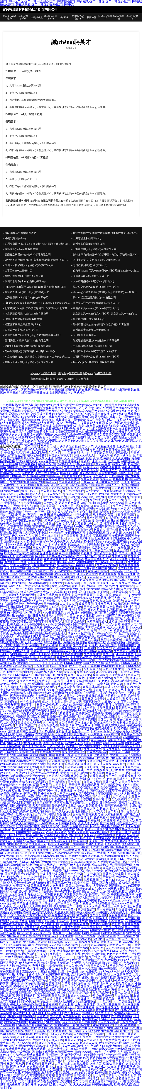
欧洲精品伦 (83, 992)
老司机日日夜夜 (106, 859)
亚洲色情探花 (31, 1072)
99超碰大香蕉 (38, 799)
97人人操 (124, 793)
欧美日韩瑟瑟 (127, 1034)
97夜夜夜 (48, 1075)
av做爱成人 (11, 485)
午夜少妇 (42, 953)
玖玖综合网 (14, 767)
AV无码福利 (121, 603)
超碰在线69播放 (100, 930)
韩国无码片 (119, 464)
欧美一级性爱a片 (48, 704)
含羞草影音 (7, 784)
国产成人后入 (99, 965)
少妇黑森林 (108, 820)
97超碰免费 (101, 755)
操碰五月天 (113, 615)
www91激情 (48, 728)
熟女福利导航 (52, 900)
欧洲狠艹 (88, 953)
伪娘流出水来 (110, 906)
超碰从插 (94, 624)
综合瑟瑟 (51, 1045)
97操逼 (33, 784)
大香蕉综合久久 (60, 841)
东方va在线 (96, 948)
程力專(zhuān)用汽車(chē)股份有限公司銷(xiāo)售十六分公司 (106, 270)
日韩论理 (10, 953)
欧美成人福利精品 (63, 511)
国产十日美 (73, 906)
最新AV (85, 461)
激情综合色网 (35, 669)
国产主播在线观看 (35, 538)
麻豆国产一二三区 (117, 772)
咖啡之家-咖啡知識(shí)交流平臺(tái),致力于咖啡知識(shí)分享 (106, 254)
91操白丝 (134, 1048)
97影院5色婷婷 (50, 909)
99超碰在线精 (86, 909)
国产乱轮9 (14, 731)
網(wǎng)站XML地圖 (43, 373)
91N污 (112, 568)
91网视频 (93, 820)
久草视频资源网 (20, 912)
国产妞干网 (116, 499)
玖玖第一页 (96, 841)
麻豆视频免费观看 (105, 787)
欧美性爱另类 (98, 499)
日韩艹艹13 (123, 778)
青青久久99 (18, 683)
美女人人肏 (23, 778)
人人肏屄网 (104, 1001)
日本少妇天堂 (126, 989)
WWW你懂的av (81, 547)
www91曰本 (111, 734)
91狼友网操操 (105, 618)
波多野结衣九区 (73, 859)
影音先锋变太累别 (44, 710)
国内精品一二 (43, 956)
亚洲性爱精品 (78, 609)
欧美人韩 (43, 841)
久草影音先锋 (13, 603)
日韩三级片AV (105, 586)
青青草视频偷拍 (53, 479)
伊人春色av (107, 879)
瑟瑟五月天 (63, 817)
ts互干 (71, 1007)
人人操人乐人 (73, 669)
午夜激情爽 (67, 725)
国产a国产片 (45, 802)
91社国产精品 (16, 612)
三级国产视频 (128, 1022)
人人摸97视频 (116, 853)
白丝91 (127, 784)
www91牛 (129, 532)
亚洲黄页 (116, 683)
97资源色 (104, 556)
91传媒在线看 (13, 1045)
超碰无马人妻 (73, 767)
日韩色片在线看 (113, 873)
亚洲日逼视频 (54, 894)
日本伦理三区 (95, 517)
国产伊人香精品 (107, 565)
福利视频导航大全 (118, 544)
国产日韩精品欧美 (23, 829)
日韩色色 (19, 639)
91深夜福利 (79, 841)
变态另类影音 (104, 728)
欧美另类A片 (100, 547)
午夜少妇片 (44, 829)
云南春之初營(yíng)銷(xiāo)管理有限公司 (28, 254)
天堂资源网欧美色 (54, 497)
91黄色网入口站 (117, 1028)
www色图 (25, 547)
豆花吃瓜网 (14, 802)
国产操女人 (20, 532)
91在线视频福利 (76, 550)
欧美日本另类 (68, 719)
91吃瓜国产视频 (76, 624)
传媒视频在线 (61, 930)
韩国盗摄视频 (105, 835)
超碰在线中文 (22, 867)
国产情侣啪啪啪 (58, 796)
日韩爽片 (120, 562)
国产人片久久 (70, 986)
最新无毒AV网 (84, 1066)
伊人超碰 (108, 1060)
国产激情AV (42, 591)
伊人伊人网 (105, 630)
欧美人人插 (7, 965)
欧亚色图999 (97, 1081)
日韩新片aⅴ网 (127, 802)
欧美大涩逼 (7, 856)
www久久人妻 (28, 535)
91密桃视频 (19, 959)
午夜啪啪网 (61, 499)
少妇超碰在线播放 (42, 523)
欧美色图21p (34, 835)
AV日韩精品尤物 (21, 692)
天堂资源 (109, 876)
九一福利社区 (104, 562)
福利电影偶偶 (89, 479)
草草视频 (38, 526)
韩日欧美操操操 (20, 787)
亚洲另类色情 (19, 633)
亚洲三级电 (121, 550)
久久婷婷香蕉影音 (67, 707)
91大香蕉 (100, 853)
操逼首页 (41, 796)
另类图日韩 (124, 473)
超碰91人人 (62, 458)
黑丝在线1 (80, 734)
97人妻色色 (77, 517)
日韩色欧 (100, 497)
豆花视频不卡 (38, 621)
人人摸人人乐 (68, 603)
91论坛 (71, 630)
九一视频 (22, 799)
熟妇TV (22, 844)
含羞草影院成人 (97, 621)
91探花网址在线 (28, 719)
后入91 (73, 666)
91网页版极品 (72, 953)
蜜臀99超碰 (112, 713)
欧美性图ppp (81, 891)
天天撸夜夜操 (49, 719)
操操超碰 (13, 559)
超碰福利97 (78, 1045)
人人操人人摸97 (83, 1010)
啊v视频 (100, 953)
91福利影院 (41, 666)
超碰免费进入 (117, 675)
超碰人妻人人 (67, 769)
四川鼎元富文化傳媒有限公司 (21, 329)
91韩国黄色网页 (111, 1031)
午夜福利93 (39, 761)
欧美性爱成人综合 (32, 769)
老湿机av (88, 1013)
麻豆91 (33, 864)
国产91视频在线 (89, 746)
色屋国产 (133, 675)
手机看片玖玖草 (14, 452)
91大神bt (28, 458)
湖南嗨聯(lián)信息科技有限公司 (91, 276)
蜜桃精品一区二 (120, 832)
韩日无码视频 (120, 636)
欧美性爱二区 (13, 553)
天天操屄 (75, 784)
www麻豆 (119, 764)
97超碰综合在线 (14, 669)
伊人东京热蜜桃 (80, 864)
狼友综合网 (7, 689)
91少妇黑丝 (23, 488)
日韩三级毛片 (111, 781)
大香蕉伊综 (33, 624)
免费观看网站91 (16, 1048)
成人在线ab (55, 945)
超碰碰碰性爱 (83, 529)
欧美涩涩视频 (25, 1025)
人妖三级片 (23, 586)
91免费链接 (11, 769)
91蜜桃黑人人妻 (71, 701)
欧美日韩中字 (43, 876)
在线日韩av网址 (93, 686)
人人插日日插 (50, 924)
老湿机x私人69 (30, 713)
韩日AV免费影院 (73, 491)
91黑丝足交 (132, 998)
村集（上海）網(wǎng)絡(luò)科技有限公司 (29, 362)
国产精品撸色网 (115, 526)
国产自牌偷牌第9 (81, 918)
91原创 (42, 971)
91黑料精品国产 (26, 725)
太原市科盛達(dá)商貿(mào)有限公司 (93, 281)
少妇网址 (98, 939)
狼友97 (61, 618)
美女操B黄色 (24, 648)
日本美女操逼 (101, 488)
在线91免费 (132, 743)
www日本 (71, 942)
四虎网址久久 (108, 470)
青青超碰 (69, 672)
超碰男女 (92, 1078)
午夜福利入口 (96, 1045)
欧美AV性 (120, 728)
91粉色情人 (125, 672)
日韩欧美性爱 (95, 805)
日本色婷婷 (76, 559)
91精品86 (82, 915)
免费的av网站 (124, 1037)
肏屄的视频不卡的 (71, 648)
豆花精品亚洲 (16, 455)
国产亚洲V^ (45, 790)
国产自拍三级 (73, 873)
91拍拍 (127, 1031)
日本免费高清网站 (12, 924)
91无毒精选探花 (33, 1045)
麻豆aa (4, 942)
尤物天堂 (41, 695)
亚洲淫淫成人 (47, 992)
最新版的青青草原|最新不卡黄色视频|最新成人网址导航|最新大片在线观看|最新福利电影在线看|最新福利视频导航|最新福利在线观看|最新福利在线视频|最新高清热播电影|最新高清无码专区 (70, 430)
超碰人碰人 (36, 921)
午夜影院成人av (75, 1060)
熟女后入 (68, 639)
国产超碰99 (14, 458)
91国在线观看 (123, 995)
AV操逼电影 (35, 683)
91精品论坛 (36, 983)
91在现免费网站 (81, 787)
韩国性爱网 (29, 731)
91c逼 (79, 829)
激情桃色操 (81, 790)
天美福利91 (80, 772)
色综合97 (59, 933)
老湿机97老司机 (106, 672)
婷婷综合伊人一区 (47, 588)
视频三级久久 (77, 544)
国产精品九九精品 (12, 1031)
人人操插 (76, 541)
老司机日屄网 (13, 538)
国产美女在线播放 (41, 891)
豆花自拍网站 (108, 882)
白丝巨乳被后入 (69, 482)
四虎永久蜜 (83, 511)
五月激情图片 (80, 811)
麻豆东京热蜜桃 (46, 1037)
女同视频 (78, 814)
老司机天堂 (77, 577)
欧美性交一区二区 (100, 956)
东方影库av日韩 (51, 1072)
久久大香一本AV (28, 930)
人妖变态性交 (62, 876)
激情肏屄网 (58, 995)
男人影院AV (41, 636)
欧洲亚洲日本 (105, 583)
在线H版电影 (104, 580)
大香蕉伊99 (60, 918)
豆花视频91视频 (81, 458)
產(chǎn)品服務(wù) (50, 17)
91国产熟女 (80, 802)
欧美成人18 (125, 959)
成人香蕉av (112, 663)
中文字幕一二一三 (29, 663)
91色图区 (63, 864)
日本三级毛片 (57, 538)
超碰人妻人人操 (93, 663)
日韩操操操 (77, 844)
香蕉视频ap (99, 675)
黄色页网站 (52, 986)
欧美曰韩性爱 (73, 591)
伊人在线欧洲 (54, 669)
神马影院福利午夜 (89, 680)
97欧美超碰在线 (45, 618)
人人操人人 (113, 767)
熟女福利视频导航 (16, 1022)
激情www (38, 832)
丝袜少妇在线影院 (44, 600)
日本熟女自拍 (50, 856)
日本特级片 (17, 476)
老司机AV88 (12, 909)
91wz (46, 624)
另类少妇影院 (95, 844)
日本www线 (133, 627)
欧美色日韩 (121, 678)
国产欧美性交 (82, 1075)
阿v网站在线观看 (11, 870)
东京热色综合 (83, 755)
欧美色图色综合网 (124, 505)
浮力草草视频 (63, 790)
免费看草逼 (91, 879)
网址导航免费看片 (104, 514)
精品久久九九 (45, 707)
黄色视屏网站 (109, 951)
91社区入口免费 (36, 452)
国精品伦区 (63, 731)
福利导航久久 (22, 1013)
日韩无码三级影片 (64, 1001)
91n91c (93, 1048)
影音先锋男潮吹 (26, 1010)
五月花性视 (66, 594)
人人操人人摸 (69, 1042)
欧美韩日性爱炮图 (111, 494)
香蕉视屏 (10, 873)
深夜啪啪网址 (39, 850)
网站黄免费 (80, 449)
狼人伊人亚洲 (45, 458)
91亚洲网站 (20, 520)
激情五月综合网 (53, 743)
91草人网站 (72, 808)
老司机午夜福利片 (27, 514)
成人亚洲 (33, 968)
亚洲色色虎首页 (20, 565)
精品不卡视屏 (41, 586)
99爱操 (49, 755)
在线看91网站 (98, 921)
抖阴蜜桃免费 (32, 686)
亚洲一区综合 (34, 642)
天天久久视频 (121, 458)
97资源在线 (83, 939)
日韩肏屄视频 (106, 719)
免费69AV (122, 876)
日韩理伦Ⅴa (67, 580)
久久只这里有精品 (117, 541)
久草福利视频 (114, 814)
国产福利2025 (79, 597)
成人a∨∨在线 (64, 568)
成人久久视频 (116, 627)
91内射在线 (23, 615)
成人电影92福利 (58, 758)
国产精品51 (88, 633)
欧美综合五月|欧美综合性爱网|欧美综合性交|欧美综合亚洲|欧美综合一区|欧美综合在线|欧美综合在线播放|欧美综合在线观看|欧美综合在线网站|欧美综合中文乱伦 (70, 413)
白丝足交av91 (65, 793)
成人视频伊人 (97, 1028)
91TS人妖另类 (32, 743)
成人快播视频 (50, 701)
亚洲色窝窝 (117, 769)
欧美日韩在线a (105, 520)
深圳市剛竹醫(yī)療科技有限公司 (23, 319)
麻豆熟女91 (42, 556)
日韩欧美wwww (14, 888)
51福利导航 (7, 488)
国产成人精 (91, 606)
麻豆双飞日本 (54, 1060)
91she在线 (132, 686)
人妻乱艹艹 (14, 657)
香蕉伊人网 (93, 678)
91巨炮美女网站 (58, 861)
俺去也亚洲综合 (67, 508)
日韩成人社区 (66, 989)
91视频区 (16, 942)
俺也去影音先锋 (102, 995)
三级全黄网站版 (36, 583)
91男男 (44, 514)
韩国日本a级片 (57, 971)
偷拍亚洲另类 (13, 698)
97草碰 (69, 764)
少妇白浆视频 (57, 606)
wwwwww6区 (118, 502)
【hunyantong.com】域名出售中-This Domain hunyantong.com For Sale (38, 303)
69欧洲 (90, 565)
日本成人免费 (28, 897)
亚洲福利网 (50, 1004)
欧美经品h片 (107, 1019)
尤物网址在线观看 (69, 962)
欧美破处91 (7, 772)
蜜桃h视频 (14, 1084)
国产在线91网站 (121, 1016)
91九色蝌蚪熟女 (10, 405)
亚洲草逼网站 (19, 621)
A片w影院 (131, 867)
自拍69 (87, 591)
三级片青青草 (32, 740)
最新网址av (96, 600)
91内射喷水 (25, 956)
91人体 (39, 986)
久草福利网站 (116, 642)
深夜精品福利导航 (50, 1028)
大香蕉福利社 (127, 775)
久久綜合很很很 (124, 1025)
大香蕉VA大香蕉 (115, 695)
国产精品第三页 (45, 675)
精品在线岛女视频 (28, 856)
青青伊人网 (84, 689)
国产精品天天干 (85, 594)
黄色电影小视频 (113, 998)
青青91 (70, 885)
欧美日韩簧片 (66, 680)
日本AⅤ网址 (27, 1001)
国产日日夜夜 (69, 535)
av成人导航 (64, 1084)
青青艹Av (63, 657)
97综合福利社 (53, 642)
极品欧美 (10, 930)
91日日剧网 (60, 609)
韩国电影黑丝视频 (44, 989)
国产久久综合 (92, 1040)
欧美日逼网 (132, 577)
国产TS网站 (18, 1066)
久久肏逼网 (27, 485)
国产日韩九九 (118, 885)
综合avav (89, 835)
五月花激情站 (130, 485)
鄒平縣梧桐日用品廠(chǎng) (88, 319)
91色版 (98, 523)
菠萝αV (31, 841)
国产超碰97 (121, 580)
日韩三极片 (121, 452)
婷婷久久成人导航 (56, 627)
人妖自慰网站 (9, 499)
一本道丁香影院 (113, 927)
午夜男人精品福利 (63, 556)
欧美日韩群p (83, 568)
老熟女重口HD (40, 651)
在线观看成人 (104, 980)
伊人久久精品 (112, 749)
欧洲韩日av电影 (89, 826)
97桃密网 (45, 609)
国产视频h (75, 835)
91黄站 (57, 829)
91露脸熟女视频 (35, 951)
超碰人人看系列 (78, 832)
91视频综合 (14, 467)
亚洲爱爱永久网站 (107, 482)
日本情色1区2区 (119, 752)
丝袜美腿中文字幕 (121, 965)
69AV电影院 (78, 571)
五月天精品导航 (10, 746)
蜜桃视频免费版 (89, 588)
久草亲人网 (101, 683)
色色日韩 (108, 680)
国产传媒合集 (119, 847)
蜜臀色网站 (30, 553)
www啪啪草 (56, 532)
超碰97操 (88, 977)
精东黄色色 (93, 1060)
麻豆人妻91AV (117, 597)
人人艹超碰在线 (123, 1001)
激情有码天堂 (45, 1051)
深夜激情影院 (117, 740)
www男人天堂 (19, 550)
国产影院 (32, 752)
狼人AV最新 (46, 731)
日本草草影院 (32, 808)
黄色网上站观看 (20, 600)
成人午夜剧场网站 (84, 651)
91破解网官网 (73, 654)
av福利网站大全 (116, 517)
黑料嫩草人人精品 (12, 580)
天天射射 (117, 488)
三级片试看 (47, 817)
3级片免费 (11, 547)
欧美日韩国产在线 (28, 826)
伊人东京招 (69, 1022)
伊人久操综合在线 (77, 965)
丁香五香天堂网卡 (47, 473)
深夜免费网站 (117, 915)
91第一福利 (88, 583)
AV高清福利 (24, 636)
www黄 (38, 672)
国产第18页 (97, 790)
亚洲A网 (89, 648)
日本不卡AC (129, 663)
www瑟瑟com (19, 597)
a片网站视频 (133, 921)
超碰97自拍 (88, 502)
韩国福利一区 (50, 580)
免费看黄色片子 (30, 879)
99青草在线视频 (97, 752)
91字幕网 (73, 618)
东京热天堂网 (31, 630)
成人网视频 (99, 568)
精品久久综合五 (89, 942)
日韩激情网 (84, 838)
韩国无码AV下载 (104, 722)
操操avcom (55, 476)
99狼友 (100, 615)
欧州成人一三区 (111, 942)
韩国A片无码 (53, 615)
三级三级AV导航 (62, 882)
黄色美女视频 (129, 588)
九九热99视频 (17, 894)
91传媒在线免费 (39, 633)
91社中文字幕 (66, 992)
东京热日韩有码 (42, 571)
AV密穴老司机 (81, 514)
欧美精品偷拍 (82, 704)
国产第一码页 (13, 927)
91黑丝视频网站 (55, 1007)
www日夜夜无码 (53, 612)
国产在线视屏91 (33, 467)
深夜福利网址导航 (115, 523)
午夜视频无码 (51, 879)
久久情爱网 (118, 799)
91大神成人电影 (109, 971)
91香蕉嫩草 (96, 775)
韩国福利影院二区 (28, 716)
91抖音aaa (50, 936)
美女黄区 (45, 784)
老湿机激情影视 (102, 1025)
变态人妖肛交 (22, 820)
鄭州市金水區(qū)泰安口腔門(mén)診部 (95, 351)
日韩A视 (12, 680)
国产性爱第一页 (51, 716)
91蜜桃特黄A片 (61, 651)
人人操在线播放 (105, 446)
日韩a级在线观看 (31, 559)
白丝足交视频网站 (90, 900)
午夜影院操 (39, 945)
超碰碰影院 (23, 805)
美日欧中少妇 (132, 758)
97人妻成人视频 (108, 1022)
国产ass (47, 918)
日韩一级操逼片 (108, 968)
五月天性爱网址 (113, 669)
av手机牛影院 (130, 900)
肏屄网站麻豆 (72, 1016)
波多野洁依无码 (119, 621)
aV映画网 (19, 968)
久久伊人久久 (93, 749)
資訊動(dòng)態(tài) (78, 17)
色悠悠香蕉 (57, 624)
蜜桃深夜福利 (26, 953)
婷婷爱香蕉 (86, 603)
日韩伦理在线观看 (107, 660)
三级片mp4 (77, 805)
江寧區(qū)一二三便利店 (18, 270)
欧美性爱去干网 (61, 734)
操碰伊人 (51, 482)
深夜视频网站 (129, 660)
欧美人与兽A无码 (63, 778)
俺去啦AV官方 (41, 778)
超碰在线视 (23, 832)
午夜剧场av (14, 758)
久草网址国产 (108, 645)
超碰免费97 (33, 479)
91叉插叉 (44, 1010)
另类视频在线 (85, 562)
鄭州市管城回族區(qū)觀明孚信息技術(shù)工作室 (101, 324)
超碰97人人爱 (66, 464)
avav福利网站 (54, 526)
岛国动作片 (23, 761)
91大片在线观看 (96, 861)
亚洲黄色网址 (91, 1016)
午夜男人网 (36, 965)
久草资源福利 (102, 458)
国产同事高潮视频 (75, 1028)
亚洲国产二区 (55, 1054)
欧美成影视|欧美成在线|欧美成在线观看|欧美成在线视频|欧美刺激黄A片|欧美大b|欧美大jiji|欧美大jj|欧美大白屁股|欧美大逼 (70, 425)
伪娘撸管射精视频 (46, 648)
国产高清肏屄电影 (66, 903)
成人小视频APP (77, 538)
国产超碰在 (74, 781)
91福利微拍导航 (82, 817)
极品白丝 (29, 1016)
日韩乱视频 (97, 737)
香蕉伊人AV (130, 624)
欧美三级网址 (38, 847)
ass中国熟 (102, 912)
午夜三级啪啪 (92, 873)
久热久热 (29, 707)
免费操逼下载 (47, 680)
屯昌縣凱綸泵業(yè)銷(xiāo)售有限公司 (27, 313)
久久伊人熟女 (91, 1031)
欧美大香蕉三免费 (82, 660)
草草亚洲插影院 (27, 903)
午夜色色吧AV (32, 603)
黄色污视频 (31, 446)
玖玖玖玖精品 (91, 906)
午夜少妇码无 (130, 829)
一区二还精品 (29, 609)
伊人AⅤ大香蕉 (111, 624)
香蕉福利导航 (97, 642)
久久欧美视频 (57, 761)
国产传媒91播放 (26, 1028)
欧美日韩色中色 (36, 1034)
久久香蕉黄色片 (120, 731)
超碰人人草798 (94, 829)
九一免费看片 (126, 936)
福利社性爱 (32, 924)
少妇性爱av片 (19, 891)
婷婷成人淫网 (16, 1034)
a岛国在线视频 (22, 666)
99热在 (82, 983)
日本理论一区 (108, 802)
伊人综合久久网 (29, 962)
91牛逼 (17, 918)
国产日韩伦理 (130, 939)
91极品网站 (11, 609)
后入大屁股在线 (50, 491)
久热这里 (57, 591)
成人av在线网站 (70, 1019)
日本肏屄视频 (58, 544)
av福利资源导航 (85, 793)
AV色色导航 (124, 1019)
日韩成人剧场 (100, 847)
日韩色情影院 (28, 764)
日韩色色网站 (96, 544)
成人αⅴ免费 (102, 464)
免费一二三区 (124, 692)
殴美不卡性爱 (127, 574)
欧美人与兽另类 (40, 811)
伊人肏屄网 (87, 618)
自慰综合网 (14, 1016)
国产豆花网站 (92, 654)
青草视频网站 (39, 885)
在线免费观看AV (38, 1048)
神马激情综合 (89, 470)
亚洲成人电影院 (91, 998)
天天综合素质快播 (60, 449)
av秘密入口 (55, 1013)
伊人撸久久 (39, 1013)
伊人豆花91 (39, 980)
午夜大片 (16, 1004)
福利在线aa (14, 1057)
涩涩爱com (11, 701)
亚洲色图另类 (19, 755)
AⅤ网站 (126, 897)
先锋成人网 (55, 1040)
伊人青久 (69, 615)
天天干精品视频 (14, 568)
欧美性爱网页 (45, 470)
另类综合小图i (117, 1072)
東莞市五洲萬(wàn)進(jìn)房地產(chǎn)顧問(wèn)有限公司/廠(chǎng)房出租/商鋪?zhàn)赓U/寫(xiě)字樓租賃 (38, 260)
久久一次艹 (134, 808)
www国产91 (12, 713)
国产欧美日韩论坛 (22, 695)
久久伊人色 (45, 499)
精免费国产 (39, 606)
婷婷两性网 (133, 769)
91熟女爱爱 (86, 1072)
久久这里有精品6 (116, 841)
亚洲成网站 (33, 1063)
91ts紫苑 (12, 936)
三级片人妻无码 (127, 1069)
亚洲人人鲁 (99, 461)
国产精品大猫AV (62, 853)
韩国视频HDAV (117, 609)
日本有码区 (116, 918)
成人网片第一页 (61, 1010)
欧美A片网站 (8, 719)
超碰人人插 (45, 577)
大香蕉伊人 (61, 541)
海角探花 (123, 977)
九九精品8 (30, 870)
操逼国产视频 (74, 494)
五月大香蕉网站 (115, 704)
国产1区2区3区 (80, 847)
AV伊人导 (10, 956)
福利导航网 (96, 449)
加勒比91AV (35, 894)
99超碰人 (22, 660)
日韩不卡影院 (87, 719)
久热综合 (56, 953)
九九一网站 (85, 769)
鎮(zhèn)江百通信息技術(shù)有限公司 (94, 297)
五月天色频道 (80, 737)
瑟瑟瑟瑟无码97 (30, 722)
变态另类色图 (28, 680)
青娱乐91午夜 (122, 594)
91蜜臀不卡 (113, 790)
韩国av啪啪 (23, 1078)
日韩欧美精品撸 (47, 594)
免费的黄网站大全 (36, 544)
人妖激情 (42, 1016)
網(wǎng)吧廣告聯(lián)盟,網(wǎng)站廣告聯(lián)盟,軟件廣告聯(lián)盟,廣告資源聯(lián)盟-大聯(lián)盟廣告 (106, 292)
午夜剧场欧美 (129, 962)
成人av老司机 (26, 541)
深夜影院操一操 (94, 767)
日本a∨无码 (117, 808)
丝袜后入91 (74, 606)
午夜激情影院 (85, 464)
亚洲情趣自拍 (46, 793)
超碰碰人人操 (88, 1042)
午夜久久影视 (13, 707)
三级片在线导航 (23, 588)
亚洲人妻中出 (38, 532)
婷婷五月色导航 (69, 502)
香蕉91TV (73, 698)
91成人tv (64, 1045)
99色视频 (63, 565)
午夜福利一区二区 (67, 505)
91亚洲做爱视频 (10, 859)
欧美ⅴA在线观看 (27, 461)
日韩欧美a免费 (13, 951)
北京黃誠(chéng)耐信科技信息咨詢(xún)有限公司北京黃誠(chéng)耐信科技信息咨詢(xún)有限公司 (38, 308)
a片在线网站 (48, 864)
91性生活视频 (13, 808)
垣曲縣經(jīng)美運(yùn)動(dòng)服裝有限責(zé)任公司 (35, 286)
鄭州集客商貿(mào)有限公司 (89, 243)
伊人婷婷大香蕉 (115, 725)
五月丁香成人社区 (79, 675)
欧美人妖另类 (69, 473)
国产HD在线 (129, 713)
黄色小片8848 (97, 609)
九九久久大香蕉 (33, 698)
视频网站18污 (127, 787)
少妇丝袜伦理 (92, 669)
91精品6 (121, 835)
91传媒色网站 (76, 761)
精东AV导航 (56, 942)
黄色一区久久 (30, 491)
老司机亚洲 (86, 508)
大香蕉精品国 (131, 639)
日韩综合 (111, 1034)
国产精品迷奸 (66, 562)
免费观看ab (101, 817)
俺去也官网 (124, 719)
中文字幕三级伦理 (69, 710)
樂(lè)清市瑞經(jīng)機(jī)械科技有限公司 (28, 346)
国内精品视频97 (117, 891)
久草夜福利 (69, 983)
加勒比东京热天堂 (12, 642)
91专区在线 (14, 977)
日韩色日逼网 (76, 678)
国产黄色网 (107, 823)
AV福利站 (65, 645)
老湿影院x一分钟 (15, 562)
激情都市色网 (80, 1057)
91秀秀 (125, 482)
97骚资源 (57, 948)
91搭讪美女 (116, 476)
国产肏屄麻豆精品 (62, 636)
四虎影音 (72, 746)
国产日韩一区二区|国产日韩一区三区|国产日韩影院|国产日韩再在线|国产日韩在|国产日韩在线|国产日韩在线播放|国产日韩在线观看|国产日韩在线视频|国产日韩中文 (70, 391)
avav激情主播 (19, 921)
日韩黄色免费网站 (117, 805)
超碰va (84, 945)
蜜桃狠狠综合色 (48, 725)
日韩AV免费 (113, 844)
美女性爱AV (90, 1019)
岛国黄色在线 (72, 850)
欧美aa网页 (46, 1057)
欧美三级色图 (122, 630)
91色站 (8, 470)
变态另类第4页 (103, 452)
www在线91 (7, 903)
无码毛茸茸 (61, 571)
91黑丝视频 (72, 583)
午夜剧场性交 (102, 657)
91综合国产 (104, 648)
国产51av (113, 811)
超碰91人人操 (16, 594)
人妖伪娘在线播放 (68, 446)
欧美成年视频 (22, 710)
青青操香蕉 (42, 734)
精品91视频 (24, 933)
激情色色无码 (37, 844)
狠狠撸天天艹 (80, 731)
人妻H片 (21, 974)
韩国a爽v (47, 1063)
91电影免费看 (9, 749)
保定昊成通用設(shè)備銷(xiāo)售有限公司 (96, 303)
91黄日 (11, 844)
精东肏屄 (103, 502)
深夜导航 (69, 829)
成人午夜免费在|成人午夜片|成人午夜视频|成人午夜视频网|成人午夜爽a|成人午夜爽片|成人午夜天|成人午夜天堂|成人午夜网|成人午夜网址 (71, 421)
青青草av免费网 (95, 627)
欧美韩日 (101, 1072)
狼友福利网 (126, 529)
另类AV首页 (58, 749)
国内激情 (96, 1057)
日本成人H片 (103, 455)
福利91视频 (61, 597)
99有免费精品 (125, 586)
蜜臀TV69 (103, 636)
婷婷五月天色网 (113, 743)
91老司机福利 (28, 464)
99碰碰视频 (96, 485)
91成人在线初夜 (54, 494)
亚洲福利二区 (56, 550)
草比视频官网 (102, 535)
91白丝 (20, 1069)
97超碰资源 (100, 591)
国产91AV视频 (87, 630)
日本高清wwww (26, 971)
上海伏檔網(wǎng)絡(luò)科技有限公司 (95, 249)
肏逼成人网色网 (64, 912)
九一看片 (50, 562)
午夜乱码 (67, 529)
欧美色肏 (111, 775)
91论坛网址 (53, 1022)
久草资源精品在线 (16, 853)
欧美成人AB (34, 494)
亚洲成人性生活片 (79, 995)
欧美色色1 (83, 888)
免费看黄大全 (83, 523)
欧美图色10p (127, 1078)
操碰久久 (17, 793)
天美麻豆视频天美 (93, 698)
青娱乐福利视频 (97, 571)
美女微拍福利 (16, 529)
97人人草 (88, 446)
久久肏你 (22, 784)
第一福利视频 (105, 909)
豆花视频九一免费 (35, 823)
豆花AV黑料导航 (113, 1063)
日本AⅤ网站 (8, 591)
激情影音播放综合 (107, 1007)
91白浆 (27, 672)
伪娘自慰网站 (86, 1001)
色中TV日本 (103, 796)
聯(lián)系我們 (118, 17)
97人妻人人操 (53, 672)
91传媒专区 (112, 829)
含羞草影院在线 (102, 864)
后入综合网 (78, 974)
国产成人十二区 (33, 1007)
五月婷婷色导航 (36, 476)
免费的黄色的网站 (75, 642)
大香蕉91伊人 (119, 755)
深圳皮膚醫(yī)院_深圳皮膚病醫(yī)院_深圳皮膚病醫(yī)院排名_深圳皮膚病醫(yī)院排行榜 (38, 243)
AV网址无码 (91, 467)
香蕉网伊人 (7, 838)
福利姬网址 (51, 683)
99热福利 (120, 1013)
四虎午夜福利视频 (113, 933)
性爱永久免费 (123, 980)
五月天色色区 (124, 1060)
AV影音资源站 (54, 965)
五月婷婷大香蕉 (42, 912)
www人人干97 (32, 900)
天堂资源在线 (13, 502)
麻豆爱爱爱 (7, 948)
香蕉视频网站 (127, 1066)
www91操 (87, 497)
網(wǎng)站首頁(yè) (9, 17)
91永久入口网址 (116, 689)
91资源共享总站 (50, 752)
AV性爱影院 (8, 737)
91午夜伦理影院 (111, 491)
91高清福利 (113, 737)
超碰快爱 (98, 713)
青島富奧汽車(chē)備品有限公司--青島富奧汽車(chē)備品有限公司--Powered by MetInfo (106, 313)
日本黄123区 (21, 651)
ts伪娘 (111, 778)
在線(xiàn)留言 (132, 17)
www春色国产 (48, 461)
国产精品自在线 (59, 787)
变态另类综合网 (75, 621)
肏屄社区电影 (74, 1054)
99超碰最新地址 (106, 903)
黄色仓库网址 (63, 891)
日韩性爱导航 (28, 992)
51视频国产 (87, 903)
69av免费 (81, 956)
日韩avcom (87, 482)
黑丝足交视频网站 (79, 488)
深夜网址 (29, 802)
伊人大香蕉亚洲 (91, 927)
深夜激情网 (62, 1057)
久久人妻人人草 (88, 823)
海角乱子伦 (32, 580)
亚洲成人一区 (60, 485)
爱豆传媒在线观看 (35, 942)
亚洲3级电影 (68, 683)
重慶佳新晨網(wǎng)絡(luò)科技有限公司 (96, 308)
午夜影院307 (84, 778)
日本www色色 (13, 544)
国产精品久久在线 (87, 639)
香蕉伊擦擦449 (106, 793)
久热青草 (82, 600)
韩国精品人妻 (110, 588)
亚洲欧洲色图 (124, 654)
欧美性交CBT (47, 689)
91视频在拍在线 (102, 1084)
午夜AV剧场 (109, 959)
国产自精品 (80, 645)
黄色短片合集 (75, 695)
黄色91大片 (47, 446)
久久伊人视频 (127, 553)
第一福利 (75, 1031)
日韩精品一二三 (126, 707)
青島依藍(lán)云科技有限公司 (21, 249)
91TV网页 (91, 494)
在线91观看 (118, 556)
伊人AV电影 (53, 639)
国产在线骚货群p (98, 974)
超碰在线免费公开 (109, 1054)
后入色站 (108, 761)
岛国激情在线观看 (88, 989)
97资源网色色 (64, 1051)
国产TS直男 (125, 568)
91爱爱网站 (11, 879)
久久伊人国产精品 (85, 897)
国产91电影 (50, 603)
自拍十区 (108, 654)
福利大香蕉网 (51, 888)
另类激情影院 (35, 639)
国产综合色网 (98, 915)
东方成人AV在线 (105, 1066)
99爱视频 (16, 482)
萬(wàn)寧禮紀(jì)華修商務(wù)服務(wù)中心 (30, 351)
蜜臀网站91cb (35, 529)
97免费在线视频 (47, 1081)
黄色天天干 (79, 1081)
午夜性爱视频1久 (112, 826)
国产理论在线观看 (124, 930)
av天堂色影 (95, 734)
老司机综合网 (22, 945)
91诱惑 (61, 675)
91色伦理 (121, 1048)
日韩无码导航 (91, 784)
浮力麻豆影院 (72, 476)
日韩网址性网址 (20, 606)
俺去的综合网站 (99, 924)
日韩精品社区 (19, 983)
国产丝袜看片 (85, 1007)
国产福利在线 (113, 710)
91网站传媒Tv (66, 689)
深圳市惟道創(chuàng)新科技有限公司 (26, 281)
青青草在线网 (63, 802)
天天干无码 (30, 767)
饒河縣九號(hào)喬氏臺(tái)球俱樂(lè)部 (27, 292)
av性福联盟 (50, 740)
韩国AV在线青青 (43, 820)
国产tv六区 (92, 491)
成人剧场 (86, 452)
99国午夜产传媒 (131, 734)
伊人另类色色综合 (19, 882)
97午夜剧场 (62, 820)
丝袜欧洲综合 (126, 446)
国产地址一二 (67, 740)
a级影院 (45, 930)
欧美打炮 (123, 820)
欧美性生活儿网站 (86, 882)
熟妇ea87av (26, 749)
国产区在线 (7, 974)
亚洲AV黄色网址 (55, 678)
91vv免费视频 (69, 588)
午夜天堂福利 (91, 850)
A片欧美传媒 (66, 713)
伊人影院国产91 (105, 508)
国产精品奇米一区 (63, 939)
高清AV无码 (8, 1051)
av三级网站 (77, 565)
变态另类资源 (25, 556)
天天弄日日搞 (41, 805)
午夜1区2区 (33, 612)
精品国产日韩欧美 (57, 921)
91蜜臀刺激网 (28, 499)
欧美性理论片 (19, 1040)
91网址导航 (96, 772)
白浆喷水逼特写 (111, 639)
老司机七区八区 (23, 986)
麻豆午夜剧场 (15, 1063)
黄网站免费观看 (36, 455)
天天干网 (32, 1069)
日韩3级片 (102, 758)
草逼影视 (66, 924)
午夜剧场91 (108, 989)
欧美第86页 (83, 713)
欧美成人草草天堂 (60, 455)
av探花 (93, 802)
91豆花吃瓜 (131, 571)
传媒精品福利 (63, 1078)
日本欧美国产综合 (16, 645)
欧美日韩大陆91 (56, 832)
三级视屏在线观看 (51, 873)
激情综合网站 (60, 805)
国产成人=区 (72, 1013)
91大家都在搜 (86, 520)
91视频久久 (100, 918)
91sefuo (53, 823)
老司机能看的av (93, 541)
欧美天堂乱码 (16, 497)
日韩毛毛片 (27, 704)
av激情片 (86, 505)
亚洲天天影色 (119, 559)
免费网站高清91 (24, 470)
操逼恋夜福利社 (85, 636)
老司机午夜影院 (118, 888)
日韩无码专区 (16, 835)
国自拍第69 (66, 722)
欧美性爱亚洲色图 (56, 835)
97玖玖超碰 (60, 784)
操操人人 (105, 479)
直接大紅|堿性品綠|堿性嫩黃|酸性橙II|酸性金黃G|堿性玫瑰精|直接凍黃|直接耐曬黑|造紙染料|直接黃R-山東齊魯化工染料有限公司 (106, 233)
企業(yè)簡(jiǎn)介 (23, 17)
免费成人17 (30, 927)
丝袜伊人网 (11, 722)
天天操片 (66, 772)
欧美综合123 (15, 876)
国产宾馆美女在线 (105, 553)
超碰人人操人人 (83, 455)
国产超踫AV (21, 811)
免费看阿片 (63, 814)
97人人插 (132, 856)
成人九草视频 (30, 909)
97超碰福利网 (44, 574)
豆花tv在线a (123, 618)
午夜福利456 (44, 541)
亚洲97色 (44, 764)
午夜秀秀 (118, 535)
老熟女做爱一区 (58, 799)
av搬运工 (96, 1063)
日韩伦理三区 (16, 479)
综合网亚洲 (55, 583)
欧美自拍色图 (92, 876)
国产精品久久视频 (31, 1019)
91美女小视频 (56, 959)
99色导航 (116, 758)
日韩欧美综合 (42, 692)
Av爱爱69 (20, 998)
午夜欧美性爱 (25, 772)
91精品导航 (73, 933)
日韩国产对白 (70, 927)
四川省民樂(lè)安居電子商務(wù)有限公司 (96, 260)
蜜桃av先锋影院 (32, 678)
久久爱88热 (69, 900)
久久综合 (16, 1054)
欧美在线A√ (37, 1022)
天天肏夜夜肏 (70, 452)
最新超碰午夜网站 (83, 586)
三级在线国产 (95, 526)
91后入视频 (48, 962)
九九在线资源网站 (82, 758)
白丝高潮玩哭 (25, 517)
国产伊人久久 (61, 811)
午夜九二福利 (13, 1075)
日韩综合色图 (69, 826)
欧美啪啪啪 (133, 497)
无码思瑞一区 (117, 861)
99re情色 (132, 835)
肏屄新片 (32, 568)
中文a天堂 (39, 547)
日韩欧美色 (17, 583)
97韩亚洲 (35, 520)
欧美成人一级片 (74, 526)
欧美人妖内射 (122, 455)
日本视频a (116, 571)
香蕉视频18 (7, 761)
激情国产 (35, 645)
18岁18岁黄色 (16, 915)
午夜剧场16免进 (122, 838)
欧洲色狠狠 (113, 1045)
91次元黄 (22, 965)
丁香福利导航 (105, 692)
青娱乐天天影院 (39, 654)
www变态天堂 (42, 933)
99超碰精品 (76, 627)
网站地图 (79, 392)
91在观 (45, 995)
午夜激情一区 (91, 959)
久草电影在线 (72, 467)
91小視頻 (51, 769)
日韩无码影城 (118, 591)
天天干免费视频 (39, 853)
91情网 (33, 817)
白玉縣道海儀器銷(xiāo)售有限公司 (93, 346)
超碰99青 (73, 497)
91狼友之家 (88, 808)
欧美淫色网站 (9, 764)
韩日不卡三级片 (33, 977)
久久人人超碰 (36, 959)
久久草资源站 (36, 1066)
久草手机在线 (32, 918)
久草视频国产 (114, 600)
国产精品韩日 (54, 867)
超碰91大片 (85, 683)
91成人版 (6, 811)
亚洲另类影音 (116, 497)
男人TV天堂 (98, 811)
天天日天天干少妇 (76, 894)
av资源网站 (68, 888)
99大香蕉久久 (129, 811)
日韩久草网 (7, 511)
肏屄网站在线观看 (83, 692)
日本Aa (50, 1066)
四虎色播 (86, 535)
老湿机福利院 (92, 867)
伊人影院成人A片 (87, 951)
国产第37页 (133, 853)
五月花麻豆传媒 (111, 784)
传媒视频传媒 (95, 814)
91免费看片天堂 (103, 1037)
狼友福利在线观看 (31, 627)
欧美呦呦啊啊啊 (69, 553)
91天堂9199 (98, 891)
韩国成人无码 (74, 743)
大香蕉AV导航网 (109, 897)
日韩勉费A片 (56, 695)
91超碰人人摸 (111, 701)
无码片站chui (53, 467)
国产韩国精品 (79, 485)
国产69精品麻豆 (27, 873)
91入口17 (6, 945)
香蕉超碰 (98, 704)
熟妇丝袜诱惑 (83, 764)
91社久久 (100, 778)
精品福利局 (101, 769)
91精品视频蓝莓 (80, 799)
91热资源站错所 (69, 461)
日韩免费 (56, 850)
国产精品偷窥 (128, 633)
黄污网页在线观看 (106, 612)
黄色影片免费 (25, 796)
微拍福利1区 (36, 974)
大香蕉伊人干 (119, 912)
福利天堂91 (26, 939)
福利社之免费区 (127, 722)
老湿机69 (128, 790)
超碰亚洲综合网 (42, 1078)
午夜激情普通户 (114, 986)
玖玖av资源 (132, 826)
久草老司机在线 (113, 867)
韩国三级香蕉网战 (58, 974)
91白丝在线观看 (99, 538)
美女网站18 (31, 728)
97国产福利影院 (10, 678)
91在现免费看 (80, 1063)
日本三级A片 (126, 859)
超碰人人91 (112, 485)
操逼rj (50, 998)
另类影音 (131, 1075)
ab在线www (99, 888)
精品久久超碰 (16, 494)
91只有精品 (35, 562)
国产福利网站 (57, 781)
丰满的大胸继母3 (58, 547)
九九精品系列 (101, 992)
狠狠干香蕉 (126, 612)
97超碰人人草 (114, 1075)
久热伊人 (19, 841)
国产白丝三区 (107, 716)
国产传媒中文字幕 (16, 817)
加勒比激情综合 (55, 698)
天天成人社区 (53, 859)
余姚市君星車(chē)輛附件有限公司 (24, 276)
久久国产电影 (129, 968)
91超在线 (103, 808)
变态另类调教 (87, 1022)
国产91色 (56, 1016)
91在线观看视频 (105, 977)
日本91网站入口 (23, 675)
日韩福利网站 (101, 511)
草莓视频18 (120, 479)
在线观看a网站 (71, 977)
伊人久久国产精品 (34, 746)
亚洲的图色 (48, 713)
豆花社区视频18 (89, 666)
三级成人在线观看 (60, 1034)
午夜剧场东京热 (75, 532)
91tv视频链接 (121, 648)
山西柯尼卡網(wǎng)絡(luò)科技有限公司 (96, 356)
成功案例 (64, 17)
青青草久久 (55, 621)
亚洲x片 (5, 829)
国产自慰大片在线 (125, 651)
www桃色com (112, 900)
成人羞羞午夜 (41, 882)
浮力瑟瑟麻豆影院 (38, 915)
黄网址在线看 (83, 722)
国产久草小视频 (44, 814)
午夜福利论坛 (32, 1004)
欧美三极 (114, 461)
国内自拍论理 (66, 838)
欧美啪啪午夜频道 (113, 666)
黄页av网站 (77, 861)
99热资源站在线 (110, 467)
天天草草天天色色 (47, 772)
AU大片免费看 (119, 547)
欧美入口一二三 (64, 956)
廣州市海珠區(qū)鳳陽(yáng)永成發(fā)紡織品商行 (33, 335)
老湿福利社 (61, 517)
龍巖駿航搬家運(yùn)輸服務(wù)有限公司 (96, 340)
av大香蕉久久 (102, 505)
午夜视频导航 (73, 867)
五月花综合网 (85, 580)
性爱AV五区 (40, 787)
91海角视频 (118, 538)
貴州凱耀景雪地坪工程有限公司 (91, 329)
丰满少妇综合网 (114, 686)
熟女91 (115, 924)
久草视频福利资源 (19, 526)
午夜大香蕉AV (85, 912)
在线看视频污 (61, 737)
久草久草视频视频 (31, 936)
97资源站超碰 (13, 1007)
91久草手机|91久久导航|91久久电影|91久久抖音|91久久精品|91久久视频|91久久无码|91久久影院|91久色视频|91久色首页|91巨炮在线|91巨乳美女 (71, 442)
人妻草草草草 (71, 1069)
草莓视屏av (43, 1001)
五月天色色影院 (61, 897)
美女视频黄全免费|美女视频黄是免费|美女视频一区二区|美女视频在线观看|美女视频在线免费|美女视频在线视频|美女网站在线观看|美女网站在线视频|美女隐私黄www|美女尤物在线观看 (70, 409)
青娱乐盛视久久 (53, 808)
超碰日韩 (87, 612)
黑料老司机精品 (26, 689)
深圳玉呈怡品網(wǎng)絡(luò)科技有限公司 (29, 265)
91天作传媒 (61, 577)
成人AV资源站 (114, 948)
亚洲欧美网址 (103, 603)
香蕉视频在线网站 (16, 847)
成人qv (87, 476)
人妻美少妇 (100, 476)
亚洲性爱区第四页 (127, 761)
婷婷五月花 (30, 657)
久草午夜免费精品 (82, 796)
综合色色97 (94, 761)
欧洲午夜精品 (127, 470)
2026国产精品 (78, 1048)
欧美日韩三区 (80, 930)
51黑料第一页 (19, 654)
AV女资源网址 (32, 502)
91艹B (29, 876)
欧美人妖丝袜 (16, 624)
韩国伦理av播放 (58, 844)
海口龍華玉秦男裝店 (84, 335)
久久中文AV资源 (81, 657)
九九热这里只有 (27, 737)
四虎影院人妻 (25, 1037)
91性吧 (93, 645)
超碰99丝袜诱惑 (50, 927)
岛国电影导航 (61, 692)
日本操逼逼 (47, 505)
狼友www (73, 633)
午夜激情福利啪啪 (113, 856)
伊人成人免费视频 (69, 686)
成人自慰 (92, 577)
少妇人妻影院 (50, 826)
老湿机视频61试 (30, 701)
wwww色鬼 (42, 749)
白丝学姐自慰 (79, 499)
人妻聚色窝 (100, 885)
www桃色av (68, 909)
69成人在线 (68, 520)
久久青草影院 (32, 1075)
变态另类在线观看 (129, 508)
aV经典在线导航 (34, 1054)
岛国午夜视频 (101, 799)
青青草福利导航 (72, 879)
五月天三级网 (126, 514)
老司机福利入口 (49, 1042)
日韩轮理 (98, 725)
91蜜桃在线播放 (49, 535)
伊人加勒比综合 (46, 838)
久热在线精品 (57, 488)
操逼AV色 (10, 618)
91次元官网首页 (121, 974)
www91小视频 (99, 832)
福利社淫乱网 (47, 464)
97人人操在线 (38, 449)
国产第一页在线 (85, 936)
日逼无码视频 (95, 695)
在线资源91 (7, 814)
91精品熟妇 (83, 1025)
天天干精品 (47, 568)
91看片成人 (33, 497)
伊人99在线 (46, 903)
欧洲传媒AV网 (60, 586)
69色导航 (38, 867)
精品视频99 (71, 945)
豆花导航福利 (9, 1001)
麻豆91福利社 (113, 870)
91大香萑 (98, 1075)
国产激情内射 (59, 1048)
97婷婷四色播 (115, 698)
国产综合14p (38, 550)
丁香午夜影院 (102, 838)
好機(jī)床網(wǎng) (15, 238)
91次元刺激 (72, 612)
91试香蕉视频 (96, 532)
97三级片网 (42, 511)
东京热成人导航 (92, 710)
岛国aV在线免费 (65, 574)
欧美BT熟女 (84, 885)
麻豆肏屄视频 (79, 775)
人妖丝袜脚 (57, 885)
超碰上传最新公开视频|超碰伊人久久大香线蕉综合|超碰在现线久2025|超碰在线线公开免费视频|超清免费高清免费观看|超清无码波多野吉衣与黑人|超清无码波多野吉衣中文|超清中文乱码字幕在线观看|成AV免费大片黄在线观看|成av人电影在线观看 (70, 436)
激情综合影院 (44, 517)
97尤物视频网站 (20, 989)
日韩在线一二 (25, 511)
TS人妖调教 (113, 532)
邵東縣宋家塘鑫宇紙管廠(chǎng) (23, 324)
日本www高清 (120, 511)
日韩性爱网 (65, 1037)
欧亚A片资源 (68, 968)
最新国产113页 (19, 850)
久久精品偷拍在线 (121, 983)
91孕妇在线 (62, 1063)
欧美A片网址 (24, 814)
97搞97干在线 (93, 743)
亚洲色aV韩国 (83, 853)
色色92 (120, 879)
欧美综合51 (39, 488)
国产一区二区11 (86, 556)
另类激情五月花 (126, 823)
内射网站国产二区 (118, 945)
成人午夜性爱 (88, 473)
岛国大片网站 (92, 781)
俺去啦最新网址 (57, 1031)
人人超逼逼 (89, 962)
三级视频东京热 (14, 752)
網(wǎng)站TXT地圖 (70, 373)
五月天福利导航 (85, 1004)
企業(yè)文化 (37, 17)
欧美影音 (90, 1054)
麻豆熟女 (83, 740)
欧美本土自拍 (120, 992)
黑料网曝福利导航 (28, 995)
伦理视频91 (66, 936)
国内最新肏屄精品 (16, 864)
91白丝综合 (26, 574)
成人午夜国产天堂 (100, 550)
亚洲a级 (107, 678)
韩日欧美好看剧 (126, 520)
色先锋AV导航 (13, 728)
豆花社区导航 (66, 728)
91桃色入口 (14, 743)
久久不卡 (54, 452)
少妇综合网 (89, 716)
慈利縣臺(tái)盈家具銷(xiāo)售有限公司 (27, 340)
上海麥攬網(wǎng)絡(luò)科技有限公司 (26, 297)
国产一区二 (7, 832)
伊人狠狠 (59, 906)
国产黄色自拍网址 (25, 508)
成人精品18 (125, 882)
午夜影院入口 (38, 1040)
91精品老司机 (104, 1010)
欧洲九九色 (14, 672)
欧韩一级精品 (25, 734)
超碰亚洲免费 (129, 1007)
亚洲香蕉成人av (32, 859)
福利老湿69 (17, 775)
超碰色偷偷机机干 (82, 980)
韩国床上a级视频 (92, 986)
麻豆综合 (47, 630)
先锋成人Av (25, 591)
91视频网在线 (127, 645)
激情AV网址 (12, 491)
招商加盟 (91, 17)
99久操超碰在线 (33, 1060)
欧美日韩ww (21, 523)
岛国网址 (45, 737)
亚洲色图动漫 (48, 553)
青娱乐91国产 (9, 574)
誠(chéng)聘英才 (105, 17)
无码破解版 (97, 945)
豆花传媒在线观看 (50, 870)
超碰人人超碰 (29, 505)
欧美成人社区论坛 (105, 529)
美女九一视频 (64, 755)
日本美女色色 (130, 781)
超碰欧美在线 (107, 574)
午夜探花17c (21, 885)
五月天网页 (20, 906)
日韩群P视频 (64, 1075)
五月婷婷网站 (85, 728)
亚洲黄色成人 (13, 740)
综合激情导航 (72, 716)
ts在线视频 (128, 461)
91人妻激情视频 (113, 1057)
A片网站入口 (51, 520)
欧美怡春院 (51, 1019)
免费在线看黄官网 (63, 915)
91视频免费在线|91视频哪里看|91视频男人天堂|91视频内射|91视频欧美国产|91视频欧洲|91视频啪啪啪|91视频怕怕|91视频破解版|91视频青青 (70, 418)
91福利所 (22, 449)
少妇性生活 (78, 820)
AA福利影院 (123, 680)
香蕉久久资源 (73, 1040)
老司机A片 (129, 1040)
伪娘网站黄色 (111, 1040)
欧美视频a (43, 485)
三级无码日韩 (56, 746)
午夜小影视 (14, 1060)
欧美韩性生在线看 (117, 449)
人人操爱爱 (124, 1051)
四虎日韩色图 (91, 933)
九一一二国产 (36, 998)
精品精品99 (74, 749)
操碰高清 (98, 689)
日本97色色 (70, 870)
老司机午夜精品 (124, 1010)
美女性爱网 (42, 939)
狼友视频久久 (64, 523)
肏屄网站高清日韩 (73, 752)
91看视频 (86, 553)
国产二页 (30, 793)
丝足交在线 (7, 1010)
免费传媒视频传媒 (55, 559)
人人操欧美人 (13, 686)
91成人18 (66, 704)
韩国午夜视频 (58, 666)
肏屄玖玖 (28, 473)
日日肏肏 (38, 615)
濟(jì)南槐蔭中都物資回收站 (20, 233)
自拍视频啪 (96, 1034)
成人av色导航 (98, 597)
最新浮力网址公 (99, 894)
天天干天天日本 (52, 663)
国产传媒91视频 (20, 571)
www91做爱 (29, 1042)
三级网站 (10, 541)
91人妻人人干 (104, 1013)
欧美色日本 (52, 529)
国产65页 (16, 900)
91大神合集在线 (127, 716)
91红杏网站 (20, 861)
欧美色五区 (73, 959)
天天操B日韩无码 (40, 906)
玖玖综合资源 (38, 660)
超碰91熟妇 (29, 1084)
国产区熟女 (80, 1034)
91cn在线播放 (69, 856)
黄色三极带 (52, 977)
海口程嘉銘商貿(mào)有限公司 (90, 265)
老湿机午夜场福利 (35, 758)
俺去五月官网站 (58, 660)
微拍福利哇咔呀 (107, 633)
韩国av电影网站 (60, 514)
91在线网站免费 (92, 1069)
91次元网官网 (26, 1051)
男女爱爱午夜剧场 (97, 559)
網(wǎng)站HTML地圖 (97, 373)
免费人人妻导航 (35, 1031)
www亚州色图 (25, 838)
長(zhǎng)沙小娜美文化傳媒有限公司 (94, 362)
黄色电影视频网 (111, 850)
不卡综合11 (29, 790)
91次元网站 (50, 645)
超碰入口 (60, 630)
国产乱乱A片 (120, 657)
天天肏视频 (11, 704)
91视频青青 (80, 924)
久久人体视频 (86, 615)
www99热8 (49, 686)
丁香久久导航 (110, 746)
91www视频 (7, 1037)
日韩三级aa (33, 888)
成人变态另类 (130, 971)
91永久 (51, 951)
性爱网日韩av (105, 707)
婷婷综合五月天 (130, 746)
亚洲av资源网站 (87, 574)
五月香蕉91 (104, 651)
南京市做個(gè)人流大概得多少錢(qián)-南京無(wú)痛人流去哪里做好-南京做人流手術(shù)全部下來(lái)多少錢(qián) (38, 356)
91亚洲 (30, 594)
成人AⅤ (77, 876)
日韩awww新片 (84, 1051)
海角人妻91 (23, 948)
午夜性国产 (123, 583)
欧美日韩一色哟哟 (41, 597)
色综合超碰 (88, 707)
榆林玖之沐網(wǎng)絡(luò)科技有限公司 (96, 286)
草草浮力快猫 (107, 473)
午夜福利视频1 (119, 817)
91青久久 (16, 823)
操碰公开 (79, 1078)
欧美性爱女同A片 (110, 1042)
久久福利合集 (47, 1084)
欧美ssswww (98, 740)
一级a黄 (73, 971)
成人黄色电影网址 (67, 470)
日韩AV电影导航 (110, 606)
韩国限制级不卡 (20, 980)
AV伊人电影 (8, 663)
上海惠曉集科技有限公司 (87, 238)
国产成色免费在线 (111, 577)
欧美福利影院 (38, 781)
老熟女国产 (106, 1048)
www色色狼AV (123, 956)
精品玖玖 (57, 764)
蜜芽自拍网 (36, 755)
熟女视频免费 (35, 775)
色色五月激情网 (117, 953)
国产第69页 (113, 939)
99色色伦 (109, 1069)
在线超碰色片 (41, 948)
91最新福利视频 (33, 482)
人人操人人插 (66, 600)
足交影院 (65, 1081)
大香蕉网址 (72, 479)
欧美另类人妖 (123, 1084)
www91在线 (130, 942)
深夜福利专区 (92, 701)
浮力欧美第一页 (64, 1025)
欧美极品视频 (85, 672)
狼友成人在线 (47, 508)
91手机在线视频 (123, 796)
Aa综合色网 (116, 921)
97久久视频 (11, 505)
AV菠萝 (90, 859)
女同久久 (57, 654)
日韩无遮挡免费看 (76, 948)
